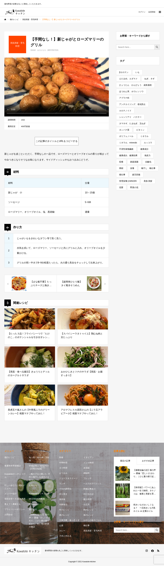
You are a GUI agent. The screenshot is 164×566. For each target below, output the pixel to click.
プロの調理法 (65, 489)
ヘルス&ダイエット (92, 483)
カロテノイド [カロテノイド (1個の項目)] (125, 110)
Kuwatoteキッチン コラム (15, 475)
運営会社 (33, 509)
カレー (62, 531)
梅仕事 (86, 525)
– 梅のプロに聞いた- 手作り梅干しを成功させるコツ (39, 477)
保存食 (62, 499)
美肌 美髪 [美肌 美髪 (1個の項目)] (148, 181)
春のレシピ (88, 515)
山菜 (61, 525)
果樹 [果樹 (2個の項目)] (121, 168)
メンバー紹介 (10, 493)
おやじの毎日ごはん (92, 520)
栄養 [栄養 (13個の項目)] (132, 168)
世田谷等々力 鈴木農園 (14, 499)
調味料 (86, 473)
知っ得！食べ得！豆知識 (39, 459)
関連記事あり (89, 489)
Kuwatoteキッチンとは (39, 493)
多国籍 (86, 468)
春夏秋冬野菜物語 (12, 466)
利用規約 (33, 504)
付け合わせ (88, 494)
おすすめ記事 (148, 461)
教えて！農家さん (12, 504)
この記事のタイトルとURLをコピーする (57, 141)
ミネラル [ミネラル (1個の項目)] (144, 136)
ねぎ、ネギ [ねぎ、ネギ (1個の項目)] (149, 78)
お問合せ (8, 514)
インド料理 (88, 462)
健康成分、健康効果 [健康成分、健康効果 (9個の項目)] (128, 155)
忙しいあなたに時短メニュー (14, 487)
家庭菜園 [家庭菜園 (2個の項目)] (134, 162)
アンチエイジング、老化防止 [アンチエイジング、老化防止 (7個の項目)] (132, 104)
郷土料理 (87, 499)
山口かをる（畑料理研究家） (48, 50)
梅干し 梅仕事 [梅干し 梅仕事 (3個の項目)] (148, 168)
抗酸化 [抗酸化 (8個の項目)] (148, 162)
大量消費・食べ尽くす (69, 520)
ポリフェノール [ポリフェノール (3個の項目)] (126, 136)
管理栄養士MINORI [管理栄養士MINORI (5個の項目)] (128, 181)
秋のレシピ (88, 510)
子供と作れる (65, 536)
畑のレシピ (9, 457)
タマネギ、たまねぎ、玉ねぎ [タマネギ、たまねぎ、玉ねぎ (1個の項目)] (132, 123)
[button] (15, 532)
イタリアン (88, 457)
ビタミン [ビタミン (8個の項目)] (140, 130)
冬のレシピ (64, 510)
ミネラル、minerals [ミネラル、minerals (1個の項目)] (128, 142)
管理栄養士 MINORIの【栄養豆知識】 (39, 467)
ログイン (141, 12)
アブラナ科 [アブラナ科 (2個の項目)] (124, 98)
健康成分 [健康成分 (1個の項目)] (144, 149)
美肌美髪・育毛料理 (92, 531)
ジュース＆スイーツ (68, 478)
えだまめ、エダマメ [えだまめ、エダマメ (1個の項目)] (128, 78)
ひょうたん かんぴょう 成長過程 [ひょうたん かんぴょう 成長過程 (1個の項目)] (135, 85)
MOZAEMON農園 (37, 499)
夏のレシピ (64, 515)
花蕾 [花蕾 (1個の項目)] (121, 187)
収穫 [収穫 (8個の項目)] (121, 162)
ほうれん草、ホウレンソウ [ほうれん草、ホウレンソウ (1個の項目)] (131, 91)
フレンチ (87, 478)
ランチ (62, 483)
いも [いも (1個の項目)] (137, 72)
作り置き (63, 494)
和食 (61, 457)
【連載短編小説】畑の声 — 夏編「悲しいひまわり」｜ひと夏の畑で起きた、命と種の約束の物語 (39, 520)
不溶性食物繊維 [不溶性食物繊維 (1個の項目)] (126, 149)
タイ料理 (63, 468)
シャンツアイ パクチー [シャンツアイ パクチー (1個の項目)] (130, 117)
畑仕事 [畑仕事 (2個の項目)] (122, 174)
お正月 (86, 504)
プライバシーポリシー (14, 509)
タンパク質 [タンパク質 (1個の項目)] (124, 130)
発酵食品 (63, 504)
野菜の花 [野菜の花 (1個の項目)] (134, 187)
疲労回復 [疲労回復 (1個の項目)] (136, 174)
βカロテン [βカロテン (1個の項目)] (123, 72)
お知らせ (33, 485)
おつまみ (63, 473)
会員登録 (151, 12)
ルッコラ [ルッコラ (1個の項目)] (148, 142)
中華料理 (63, 462)
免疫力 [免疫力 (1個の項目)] (147, 155)
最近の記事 (125, 461)
